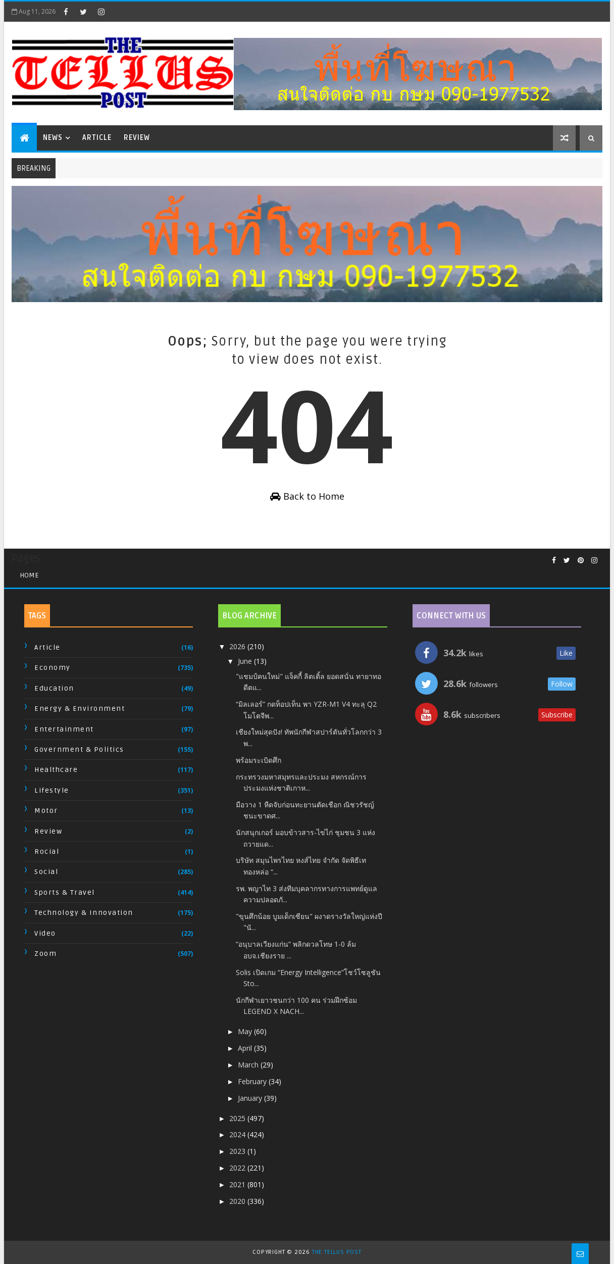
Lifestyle (51, 790)
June (246, 661)
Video (45, 933)
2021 (238, 1184)
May (246, 1031)
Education (54, 688)
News (53, 137)
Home (29, 575)
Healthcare (56, 769)
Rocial (46, 851)
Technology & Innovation (83, 912)
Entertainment (64, 729)
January (251, 1098)
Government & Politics (79, 749)
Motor (46, 810)
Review (137, 137)
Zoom (45, 953)
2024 (238, 1134)
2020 (238, 1201)
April (246, 1048)
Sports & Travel (64, 892)
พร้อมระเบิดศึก (258, 760)
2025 (238, 1118)
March (249, 1064)
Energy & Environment (79, 708)
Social (46, 871)
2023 (238, 1151)
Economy (52, 667)
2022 (238, 1168)
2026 (238, 646)
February (253, 1081)
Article (97, 137)
